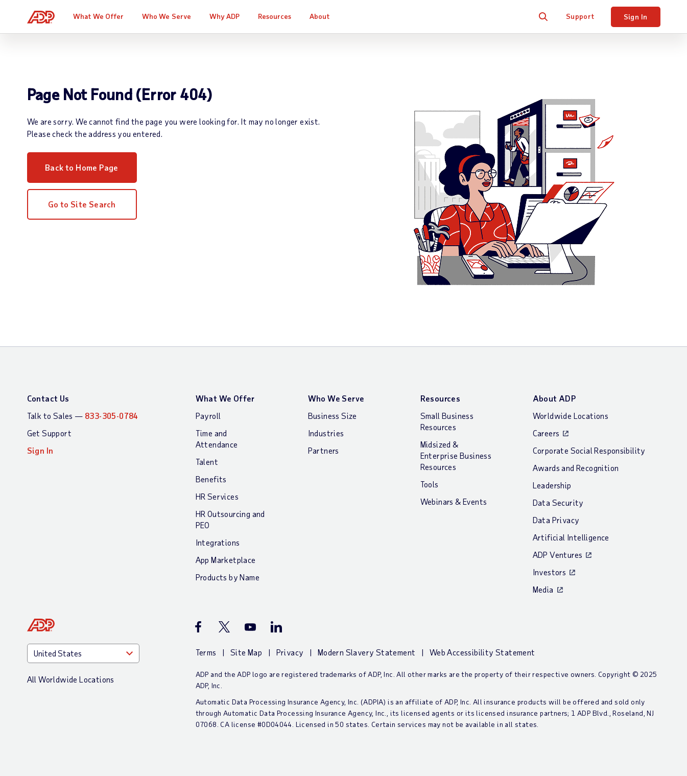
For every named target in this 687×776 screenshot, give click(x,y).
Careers (546, 433)
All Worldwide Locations (70, 679)
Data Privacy (556, 520)
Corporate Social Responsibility (589, 450)
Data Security (558, 502)
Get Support (49, 433)
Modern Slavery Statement (367, 652)
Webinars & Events (453, 501)
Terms (206, 652)
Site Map (246, 652)
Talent (207, 461)
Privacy (290, 652)
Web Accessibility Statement (482, 652)
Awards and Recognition (576, 468)
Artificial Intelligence (571, 537)
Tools (429, 484)
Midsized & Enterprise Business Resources (456, 455)
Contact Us (48, 398)
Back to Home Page (82, 167)
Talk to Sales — (82, 415)
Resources (275, 16)
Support (580, 16)
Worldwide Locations (571, 415)
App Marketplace (226, 560)
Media (543, 589)
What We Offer (98, 16)
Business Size (332, 415)
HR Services (217, 496)
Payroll (208, 415)
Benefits (211, 479)
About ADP (554, 398)
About (320, 16)
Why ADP (224, 16)
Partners (323, 450)
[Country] (83, 653)
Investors (549, 572)
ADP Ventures (558, 554)
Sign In (636, 16)
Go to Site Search (82, 204)
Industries (326, 433)
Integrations (218, 542)
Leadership (552, 485)
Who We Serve (166, 16)
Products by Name (227, 577)
